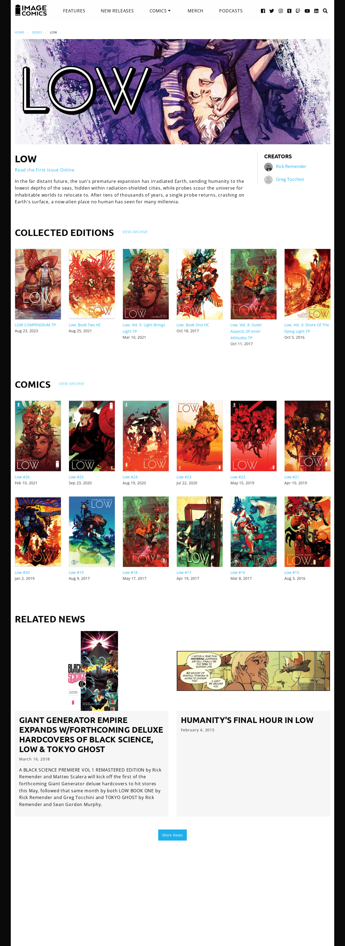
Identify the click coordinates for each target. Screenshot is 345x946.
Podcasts (231, 11)
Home (19, 32)
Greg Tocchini (290, 179)
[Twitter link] (271, 10)
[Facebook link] (263, 10)
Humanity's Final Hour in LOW (247, 720)
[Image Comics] (31, 10)
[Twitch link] (298, 10)
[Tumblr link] (289, 10)
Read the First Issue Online (45, 170)
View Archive (135, 231)
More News (172, 835)
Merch (195, 11)
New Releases (117, 11)
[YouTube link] (307, 10)
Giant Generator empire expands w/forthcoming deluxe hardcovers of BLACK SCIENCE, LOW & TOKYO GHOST (91, 734)
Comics (158, 11)
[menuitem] (74, 11)
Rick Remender (291, 166)
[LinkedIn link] (316, 10)
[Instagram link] (281, 10)
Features (74, 11)
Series (37, 32)
